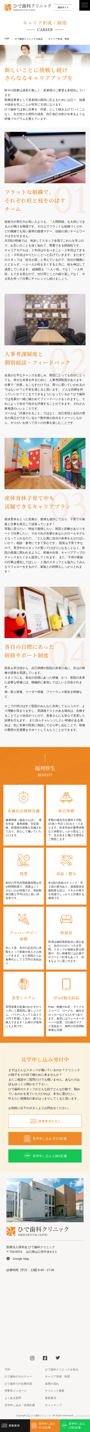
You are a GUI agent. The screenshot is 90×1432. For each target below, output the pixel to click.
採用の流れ (52, 1383)
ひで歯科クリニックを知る (29, 39)
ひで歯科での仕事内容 (18, 1383)
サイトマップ (53, 1405)
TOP (6, 38)
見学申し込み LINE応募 (45, 1156)
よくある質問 (12, 1398)
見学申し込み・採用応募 (19, 1405)
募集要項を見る (45, 1121)
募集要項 (50, 1398)
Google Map (21, 1258)
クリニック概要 (54, 1390)
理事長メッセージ (15, 1390)
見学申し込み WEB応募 (45, 1138)
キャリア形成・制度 (57, 1376)
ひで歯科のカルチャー (18, 1376)
